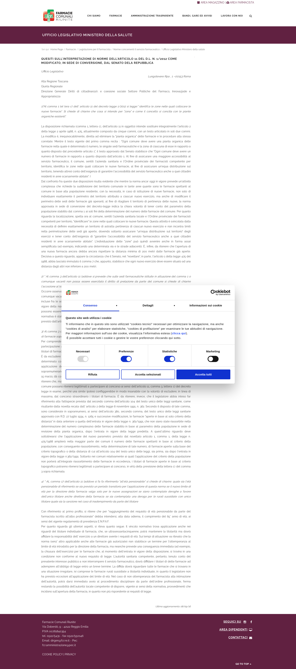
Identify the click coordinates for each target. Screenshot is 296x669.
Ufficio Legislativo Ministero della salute (184, 49)
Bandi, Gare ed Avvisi (197, 16)
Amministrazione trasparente (152, 16)
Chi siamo (94, 16)
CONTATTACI (240, 637)
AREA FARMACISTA (240, 2)
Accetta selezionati (148, 374)
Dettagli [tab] (148, 305)
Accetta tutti (203, 374)
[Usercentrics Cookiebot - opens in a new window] (213, 292)
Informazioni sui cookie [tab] (206, 305)
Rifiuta (92, 374)
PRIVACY (70, 654)
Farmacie (115, 16)
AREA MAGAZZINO (211, 2)
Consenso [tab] (90, 305)
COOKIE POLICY (52, 654)
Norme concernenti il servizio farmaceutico (136, 49)
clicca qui (179, 333)
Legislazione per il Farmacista (95, 49)
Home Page (56, 49)
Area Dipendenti (235, 629)
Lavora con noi (232, 16)
